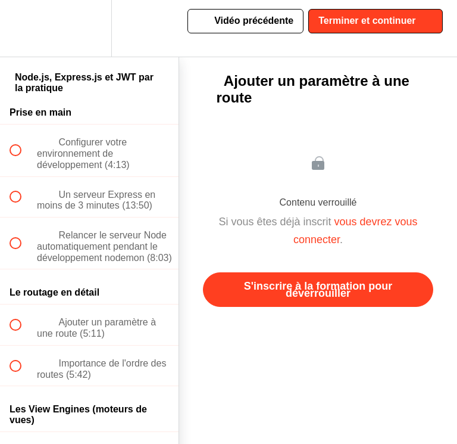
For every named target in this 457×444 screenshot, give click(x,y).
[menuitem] (89, 28)
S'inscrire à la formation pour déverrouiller (318, 289)
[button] (22, 28)
